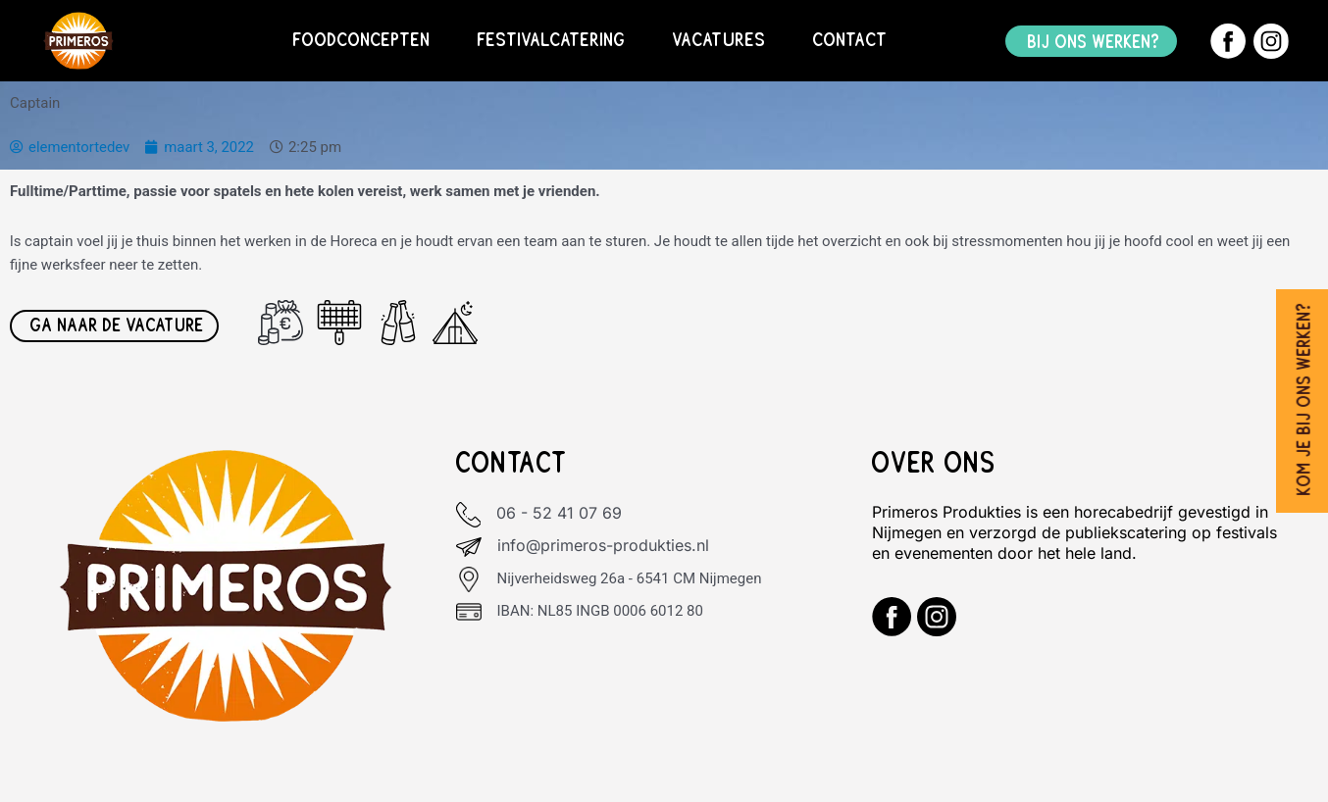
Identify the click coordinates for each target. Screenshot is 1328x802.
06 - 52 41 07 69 (560, 513)
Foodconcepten (362, 40)
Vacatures (719, 40)
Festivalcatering (552, 40)
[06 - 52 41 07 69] (469, 514)
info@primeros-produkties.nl (603, 545)
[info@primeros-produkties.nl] (469, 547)
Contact (850, 40)
